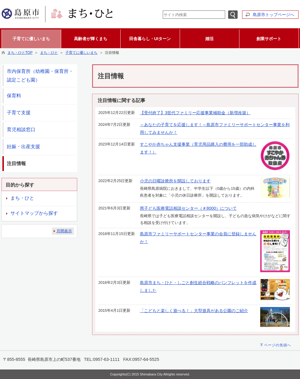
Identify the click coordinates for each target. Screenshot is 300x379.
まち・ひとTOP (19, 53)
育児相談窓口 (21, 129)
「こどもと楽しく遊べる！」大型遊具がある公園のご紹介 (194, 310)
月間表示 (64, 231)
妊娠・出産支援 (23, 146)
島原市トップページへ (273, 14)
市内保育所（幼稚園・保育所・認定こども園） (40, 75)
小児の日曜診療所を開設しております (175, 180)
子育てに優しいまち (81, 53)
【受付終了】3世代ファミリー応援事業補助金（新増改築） (195, 112)
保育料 (14, 95)
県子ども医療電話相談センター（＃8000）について (188, 208)
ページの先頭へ (277, 345)
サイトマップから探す (34, 213)
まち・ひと (49, 53)
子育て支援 (19, 112)
